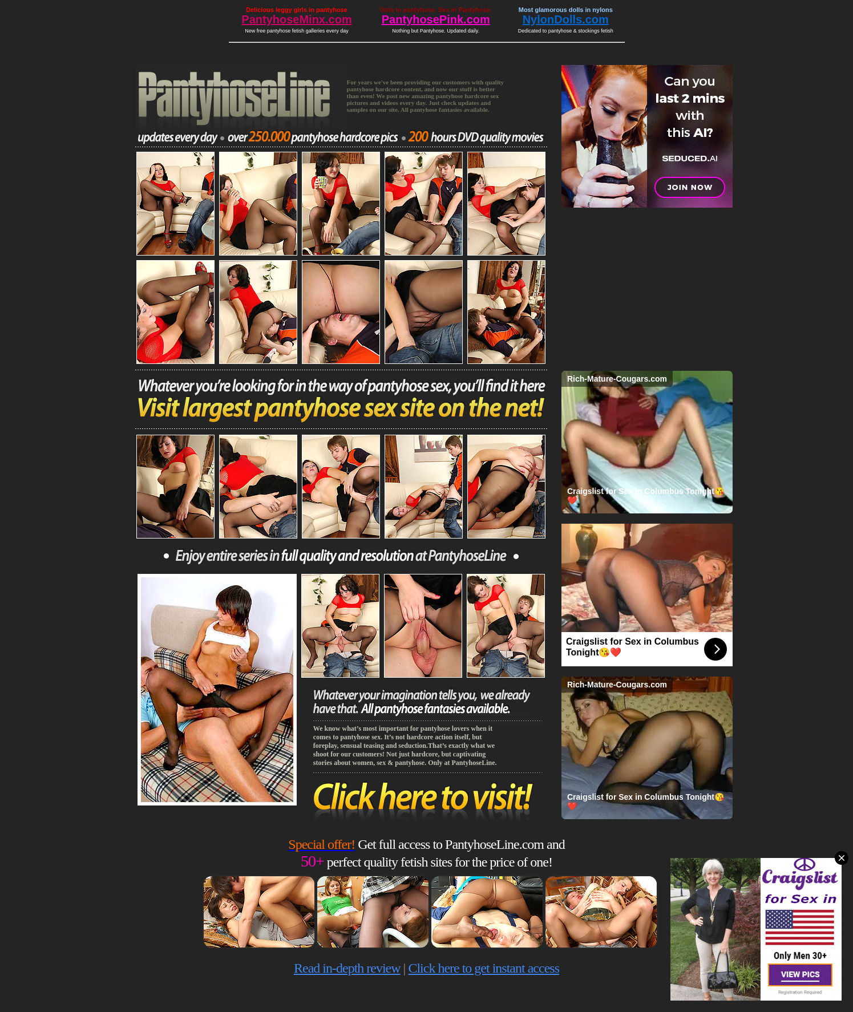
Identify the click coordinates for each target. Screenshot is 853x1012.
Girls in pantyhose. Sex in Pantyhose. (436, 9)
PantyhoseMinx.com (296, 19)
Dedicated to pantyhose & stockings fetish (565, 31)
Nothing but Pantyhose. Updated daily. (435, 31)
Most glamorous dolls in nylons (566, 9)
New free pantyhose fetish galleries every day (297, 31)
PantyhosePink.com (436, 19)
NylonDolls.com (566, 19)
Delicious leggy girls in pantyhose (296, 9)
